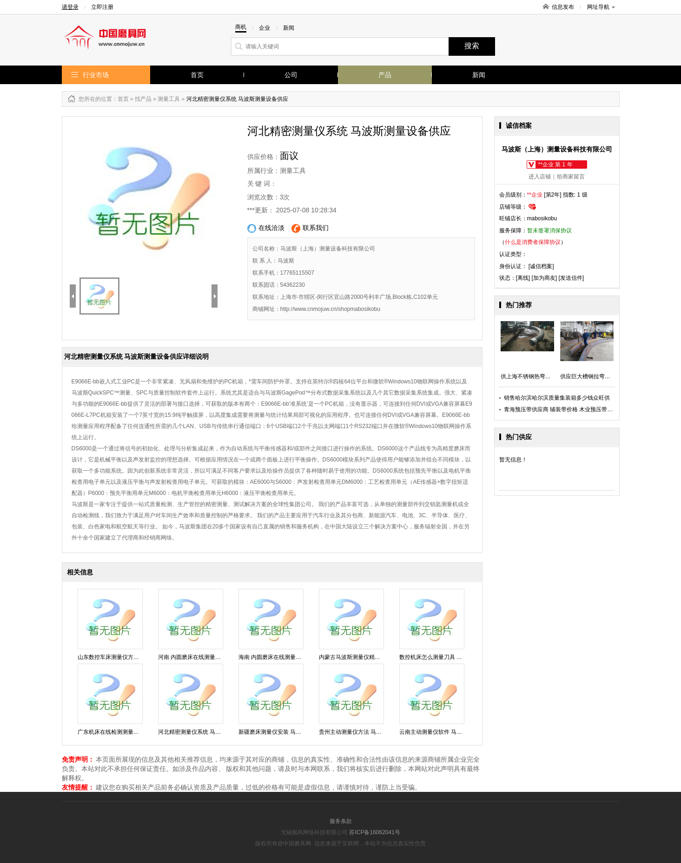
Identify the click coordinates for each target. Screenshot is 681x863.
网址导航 (601, 7)
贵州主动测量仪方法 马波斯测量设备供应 (370, 732)
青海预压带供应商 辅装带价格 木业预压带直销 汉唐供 (570, 409)
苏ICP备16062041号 (374, 832)
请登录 (70, 7)
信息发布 (563, 7)
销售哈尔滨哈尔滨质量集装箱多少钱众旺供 (557, 398)
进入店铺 (540, 176)
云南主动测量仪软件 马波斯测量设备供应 (450, 732)
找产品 (143, 99)
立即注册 (102, 7)
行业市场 (96, 75)
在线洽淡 (265, 228)
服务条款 (341, 821)
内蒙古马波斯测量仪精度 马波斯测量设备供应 (375, 657)
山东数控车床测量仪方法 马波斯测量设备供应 (134, 657)
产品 (384, 75)
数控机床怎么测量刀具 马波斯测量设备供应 (453, 657)
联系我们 (310, 228)
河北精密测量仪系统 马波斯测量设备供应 (209, 732)
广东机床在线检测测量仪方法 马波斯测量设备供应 (140, 732)
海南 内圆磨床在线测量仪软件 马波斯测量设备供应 (301, 657)
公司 (291, 75)
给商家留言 (571, 176)
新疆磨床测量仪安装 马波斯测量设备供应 (289, 732)
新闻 (478, 75)
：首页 (120, 99)
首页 (197, 75)
